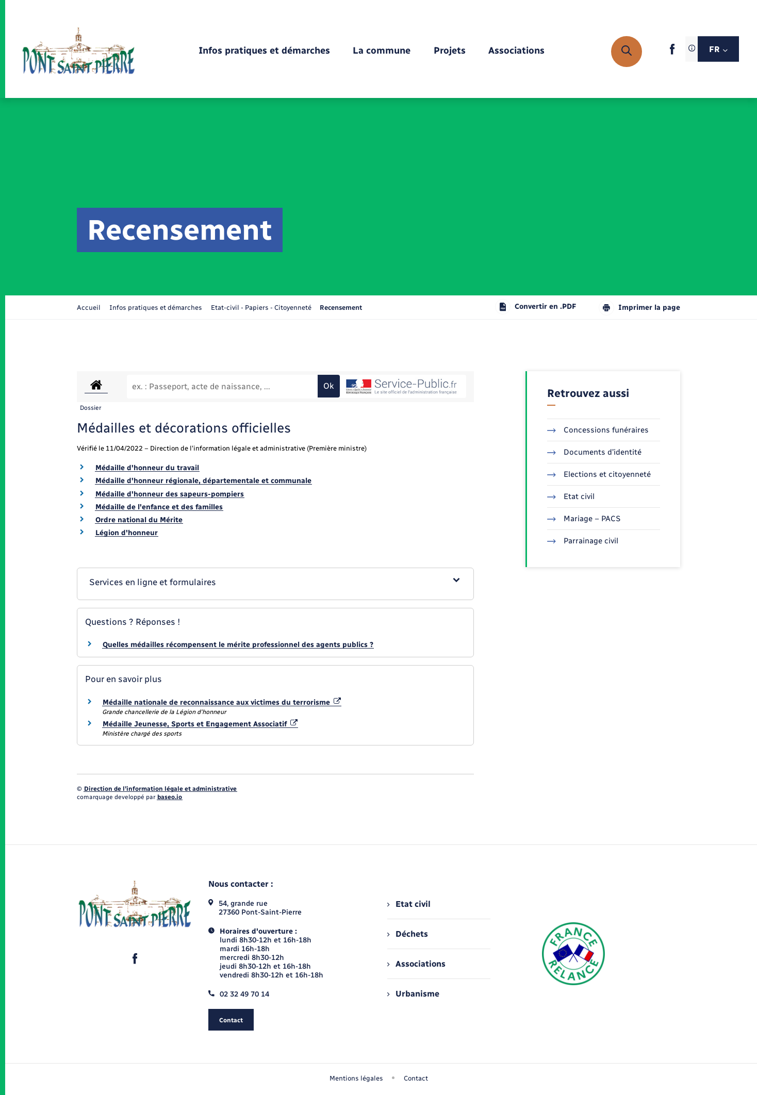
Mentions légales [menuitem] (356, 1078)
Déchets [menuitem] (407, 934)
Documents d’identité (594, 452)
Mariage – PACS (583, 518)
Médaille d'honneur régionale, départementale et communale (203, 480)
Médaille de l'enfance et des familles (159, 507)
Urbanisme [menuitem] (413, 994)
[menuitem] (264, 51)
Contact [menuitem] (416, 1078)
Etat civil (571, 496)
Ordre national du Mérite (139, 520)
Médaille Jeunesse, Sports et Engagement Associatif (200, 724)
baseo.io (169, 797)
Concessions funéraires (598, 430)
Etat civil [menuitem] (408, 904)
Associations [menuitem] (416, 964)
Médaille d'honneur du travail (147, 467)
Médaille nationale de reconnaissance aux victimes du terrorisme (222, 702)
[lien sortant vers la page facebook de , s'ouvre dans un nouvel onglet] (672, 52)
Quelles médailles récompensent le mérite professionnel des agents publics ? (238, 644)
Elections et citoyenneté (599, 474)
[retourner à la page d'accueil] (79, 51)
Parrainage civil (582, 540)
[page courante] (341, 307)
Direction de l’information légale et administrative (160, 788)
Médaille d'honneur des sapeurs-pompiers (169, 494)
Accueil (89, 307)
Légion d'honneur (126, 532)
